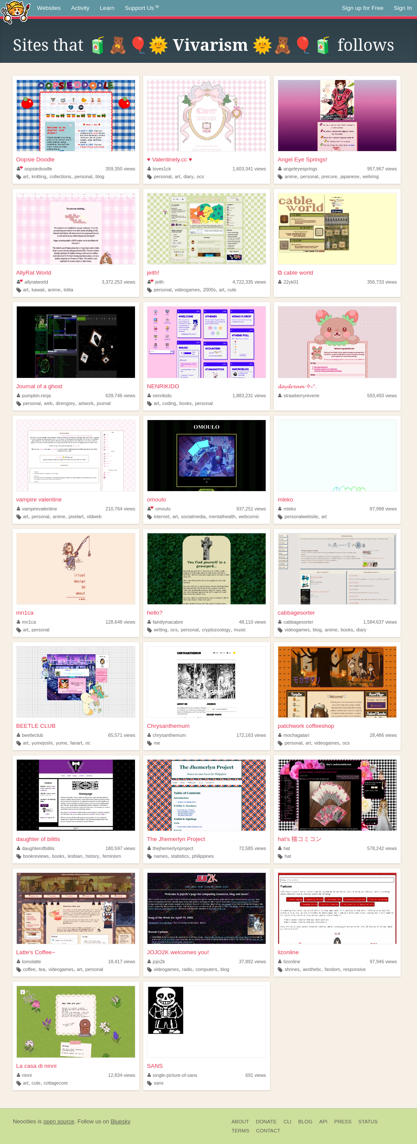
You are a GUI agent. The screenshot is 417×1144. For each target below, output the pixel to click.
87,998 (383, 508)
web (48, 403)
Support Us (142, 8)
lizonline (288, 952)
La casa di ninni (36, 1066)
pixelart (75, 516)
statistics (180, 856)
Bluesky (120, 1121)
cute (231, 289)
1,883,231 (249, 395)
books (185, 403)
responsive (354, 969)
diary (188, 176)
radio (187, 969)
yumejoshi (42, 742)
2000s (209, 289)
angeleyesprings (297, 168)
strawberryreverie (298, 395)
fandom (332, 969)
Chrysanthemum (168, 726)
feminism (111, 856)
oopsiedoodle (34, 168)
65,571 (121, 735)
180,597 (120, 848)
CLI (287, 1122)
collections (60, 176)
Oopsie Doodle (35, 159)
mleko (285, 499)
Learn (107, 8)
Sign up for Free (362, 8)
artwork (85, 403)
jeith (155, 281)
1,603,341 (249, 168)
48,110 (252, 622)
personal (83, 176)
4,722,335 (249, 281)
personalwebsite (301, 516)
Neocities (24, 1121)
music (240, 629)
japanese (349, 176)
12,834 (121, 1075)
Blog (305, 1122)
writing (160, 629)
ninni (24, 1075)
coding (169, 403)
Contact (268, 1131)
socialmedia (193, 516)
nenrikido (159, 395)
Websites (49, 8)
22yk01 (288, 281)
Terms (240, 1131)
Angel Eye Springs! (302, 159)
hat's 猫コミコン (300, 839)
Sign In (403, 8)
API (323, 1122)
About (240, 1122)
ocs (200, 176)
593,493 (382, 395)
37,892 (252, 961)
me (157, 742)
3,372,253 (118, 281)
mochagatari (293, 735)
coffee (29, 969)
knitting (39, 176)
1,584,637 (380, 622)
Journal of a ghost (39, 386)
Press (343, 1122)
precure (329, 176)
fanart (77, 742)
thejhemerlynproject (170, 848)
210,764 (120, 508)
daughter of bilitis (38, 839)
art (25, 176)
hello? (155, 612)
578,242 (382, 848)
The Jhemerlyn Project (176, 839)
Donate (266, 1122)
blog (99, 176)
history (92, 856)
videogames (187, 289)
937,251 (251, 508)
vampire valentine (39, 499)
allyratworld (32, 281)
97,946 (383, 961)
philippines (203, 856)
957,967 (382, 168)
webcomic (249, 516)
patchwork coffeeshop (306, 726)
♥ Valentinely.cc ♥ (169, 159)
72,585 (252, 848)
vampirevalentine (37, 508)
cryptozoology (216, 629)
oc (88, 742)
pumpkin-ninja (34, 395)
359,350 (120, 168)
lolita (68, 289)
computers (206, 969)
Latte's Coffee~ (35, 952)
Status (368, 1122)
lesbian (74, 856)
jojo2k (156, 961)
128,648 (120, 622)
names (161, 856)
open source (58, 1121)
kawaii (38, 289)
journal (103, 403)
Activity (80, 8)
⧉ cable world (295, 272)
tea (42, 969)
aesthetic (312, 969)
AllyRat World (34, 272)
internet (161, 516)
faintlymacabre (165, 622)
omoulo (156, 499)
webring (370, 176)
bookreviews (36, 856)
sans (159, 1082)
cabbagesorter (296, 612)
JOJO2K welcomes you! (178, 952)
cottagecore (55, 1082)
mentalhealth (222, 516)
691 (255, 1075)
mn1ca (25, 612)
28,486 (383, 735)
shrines (292, 969)
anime (291, 176)
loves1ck (159, 168)
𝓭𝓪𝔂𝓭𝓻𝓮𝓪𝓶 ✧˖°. (297, 386)
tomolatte (29, 961)
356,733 (382, 281)
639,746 (120, 395)
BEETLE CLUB (36, 726)
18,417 (121, 961)
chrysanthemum (166, 735)
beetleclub (30, 735)
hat (284, 848)
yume (61, 742)
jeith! (153, 272)
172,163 (251, 735)
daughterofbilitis (36, 848)
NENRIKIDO (163, 386)
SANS (155, 1066)
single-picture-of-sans (172, 1075)
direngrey (65, 403)
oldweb (94, 516)
